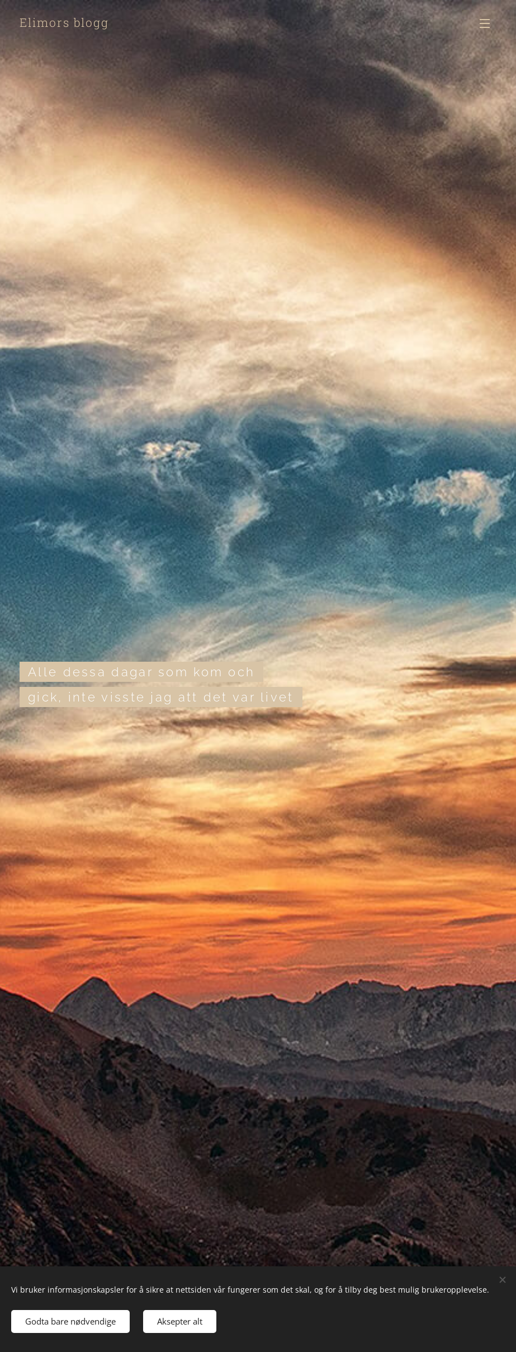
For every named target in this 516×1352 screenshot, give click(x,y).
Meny (485, 23)
